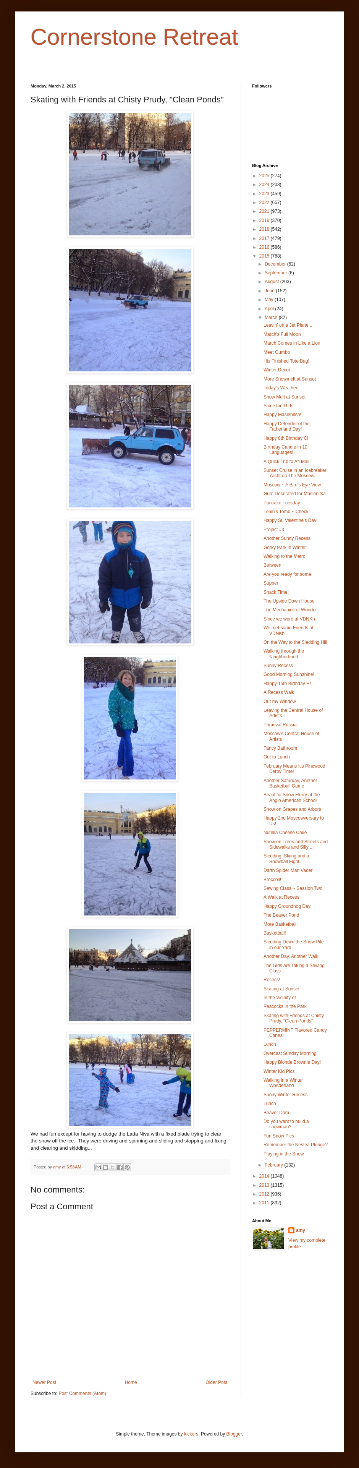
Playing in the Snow (284, 1154)
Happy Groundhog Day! (288, 906)
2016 (265, 247)
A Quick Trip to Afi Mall (286, 461)
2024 (265, 184)
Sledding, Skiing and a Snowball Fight (286, 858)
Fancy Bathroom (280, 748)
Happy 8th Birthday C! (286, 438)
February (274, 1165)
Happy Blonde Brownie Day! (292, 1062)
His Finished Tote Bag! (286, 361)
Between (272, 565)
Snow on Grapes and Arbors (292, 809)
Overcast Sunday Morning (290, 1053)
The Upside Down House (289, 601)
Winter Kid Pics (279, 1071)
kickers (191, 1434)
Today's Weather (281, 387)
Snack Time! (276, 592)
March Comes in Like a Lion (292, 343)
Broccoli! (272, 879)
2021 (265, 211)
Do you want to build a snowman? (286, 1124)
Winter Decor (277, 370)
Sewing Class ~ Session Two (293, 888)
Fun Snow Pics (279, 1136)
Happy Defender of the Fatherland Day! (287, 426)
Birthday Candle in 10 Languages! (285, 449)
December (276, 264)
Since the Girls (278, 405)
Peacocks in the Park (285, 1006)
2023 (265, 193)
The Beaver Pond (281, 915)
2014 (265, 1176)
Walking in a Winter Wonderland (283, 1083)
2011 (265, 1203)
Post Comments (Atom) (82, 1393)
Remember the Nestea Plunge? (296, 1144)
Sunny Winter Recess (285, 1094)
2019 (265, 220)
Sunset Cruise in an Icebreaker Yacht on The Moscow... (295, 473)
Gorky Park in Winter (285, 547)
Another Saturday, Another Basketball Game (290, 783)
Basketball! (275, 933)
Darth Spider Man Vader (288, 870)
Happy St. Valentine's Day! (290, 520)
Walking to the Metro (285, 556)
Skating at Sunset (281, 989)
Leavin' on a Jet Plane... (288, 325)
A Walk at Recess (281, 897)
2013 (265, 1185)
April (270, 308)
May (270, 299)
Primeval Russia (280, 725)
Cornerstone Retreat (134, 37)
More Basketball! (281, 924)
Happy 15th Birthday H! (287, 683)
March (272, 317)
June (270, 290)
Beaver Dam (276, 1112)
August (272, 281)
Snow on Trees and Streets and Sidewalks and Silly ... (296, 844)
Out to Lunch (277, 757)
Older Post (216, 1382)
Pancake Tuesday (282, 503)
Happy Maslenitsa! (282, 414)
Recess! (272, 979)
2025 (265, 175)
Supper (271, 583)
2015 (265, 256)
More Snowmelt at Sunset (290, 379)
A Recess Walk (279, 692)
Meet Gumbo (277, 352)
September (276, 272)
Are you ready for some (287, 574)
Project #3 (274, 529)
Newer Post (44, 1382)
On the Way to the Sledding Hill (295, 642)
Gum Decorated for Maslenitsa (295, 493)
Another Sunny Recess (287, 538)
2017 (265, 238)
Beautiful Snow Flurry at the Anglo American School (292, 797)
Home (131, 1382)
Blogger (234, 1434)
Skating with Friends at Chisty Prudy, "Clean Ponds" (294, 1018)
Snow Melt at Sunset (285, 397)
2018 (265, 229)
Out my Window (280, 701)
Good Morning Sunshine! (289, 674)
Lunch (270, 1044)
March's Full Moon (282, 334)
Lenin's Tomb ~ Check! (287, 511)
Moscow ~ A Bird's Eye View (292, 485)
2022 (265, 202)
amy (300, 1230)
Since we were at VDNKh (289, 619)
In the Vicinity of (280, 997)
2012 (265, 1194)
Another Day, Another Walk (291, 956)
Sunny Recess (278, 665)
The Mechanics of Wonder (290, 609)
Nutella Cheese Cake (285, 832)
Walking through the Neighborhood (284, 653)
